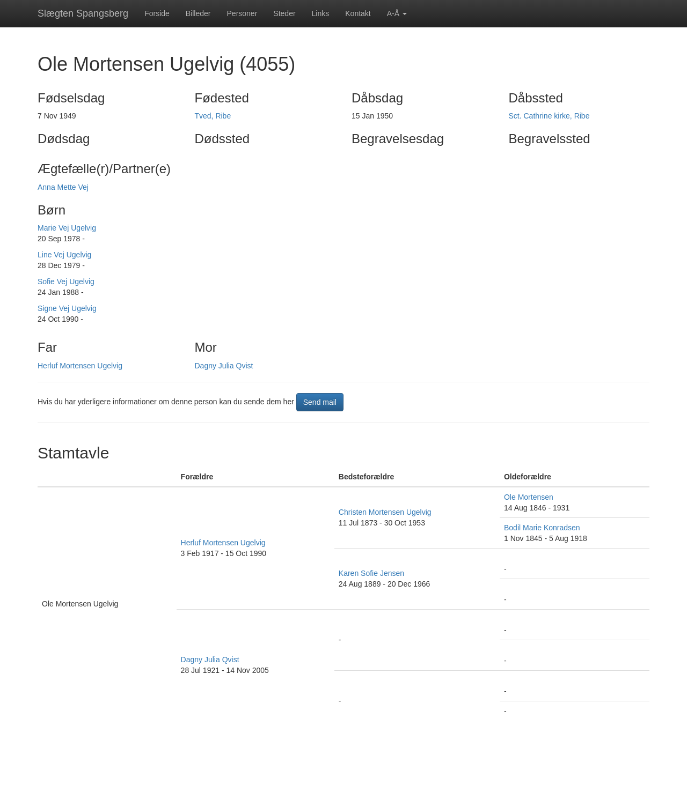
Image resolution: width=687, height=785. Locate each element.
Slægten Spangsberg (83, 13)
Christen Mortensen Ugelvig (385, 512)
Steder (284, 13)
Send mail (320, 402)
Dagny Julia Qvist (224, 365)
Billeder (198, 13)
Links (321, 13)
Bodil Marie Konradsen (542, 527)
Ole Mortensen (528, 497)
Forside (157, 13)
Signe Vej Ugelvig (67, 308)
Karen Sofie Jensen (371, 573)
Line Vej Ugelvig (64, 254)
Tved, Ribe (213, 116)
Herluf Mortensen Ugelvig (80, 365)
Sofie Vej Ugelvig (66, 281)
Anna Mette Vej (63, 187)
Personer (242, 13)
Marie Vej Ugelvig (67, 228)
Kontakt (357, 13)
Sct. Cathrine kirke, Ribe (549, 116)
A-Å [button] (397, 13)
